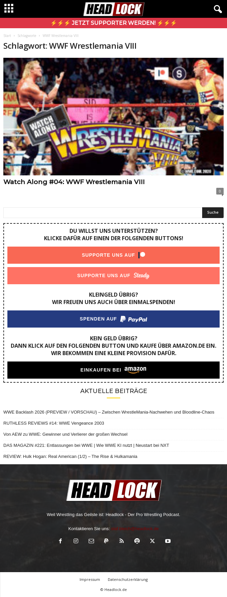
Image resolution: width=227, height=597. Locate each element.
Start (7, 35)
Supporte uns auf (108, 255)
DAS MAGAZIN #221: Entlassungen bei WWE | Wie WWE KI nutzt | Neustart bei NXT (86, 445)
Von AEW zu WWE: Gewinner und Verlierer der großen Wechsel (65, 434)
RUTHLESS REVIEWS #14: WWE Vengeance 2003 (53, 423)
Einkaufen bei (101, 370)
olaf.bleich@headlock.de (135, 528)
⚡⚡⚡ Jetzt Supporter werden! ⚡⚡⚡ (113, 23)
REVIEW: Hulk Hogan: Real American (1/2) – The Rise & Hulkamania (70, 456)
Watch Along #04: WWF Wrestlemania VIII (74, 182)
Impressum (90, 579)
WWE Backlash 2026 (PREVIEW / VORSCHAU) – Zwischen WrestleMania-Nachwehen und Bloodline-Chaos (108, 412)
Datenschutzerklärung (128, 579)
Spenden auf (98, 319)
